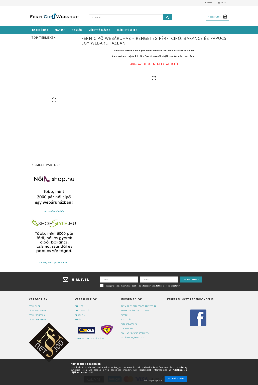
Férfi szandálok (37, 319)
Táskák (77, 30)
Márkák (60, 30)
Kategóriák (40, 30)
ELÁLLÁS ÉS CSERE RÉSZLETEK (135, 333)
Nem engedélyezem (153, 380)
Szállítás (126, 319)
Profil (223, 3)
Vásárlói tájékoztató (133, 337)
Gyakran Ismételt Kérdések (89, 338)
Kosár (78, 319)
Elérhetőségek (127, 30)
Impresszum (127, 328)
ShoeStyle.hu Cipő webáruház (54, 262)
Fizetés (124, 315)
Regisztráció (82, 310)
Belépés (208, 3)
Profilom (80, 315)
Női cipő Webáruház (54, 211)
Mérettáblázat (99, 30)
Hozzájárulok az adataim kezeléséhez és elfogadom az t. (143, 285)
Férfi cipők (35, 306)
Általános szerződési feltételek (139, 306)
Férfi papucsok (37, 315)
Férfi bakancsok (37, 310)
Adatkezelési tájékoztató (135, 310)
